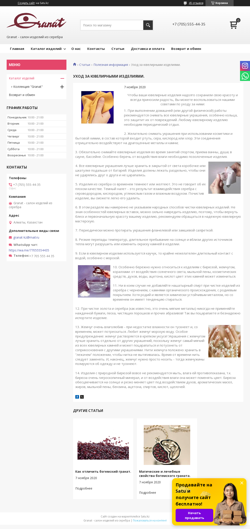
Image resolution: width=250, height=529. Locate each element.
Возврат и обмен (186, 48)
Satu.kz (145, 521)
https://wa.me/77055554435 (29, 250)
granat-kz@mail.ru (26, 237)
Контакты (96, 48)
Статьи (117, 48)
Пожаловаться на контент (150, 525)
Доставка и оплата (148, 48)
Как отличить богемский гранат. (96, 473)
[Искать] (148, 25)
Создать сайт (26, 3)
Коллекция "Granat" (28, 86)
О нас (76, 48)
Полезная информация (110, 65)
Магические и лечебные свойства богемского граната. (153, 475)
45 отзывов (196, 3)
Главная (17, 48)
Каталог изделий (46, 48)
